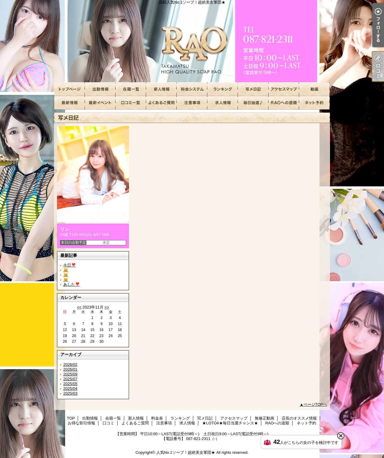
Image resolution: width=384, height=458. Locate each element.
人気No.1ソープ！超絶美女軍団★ (185, 452)
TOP (69, 89)
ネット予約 (314, 103)
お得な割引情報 (100, 103)
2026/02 (70, 364)
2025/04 (70, 388)
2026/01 (70, 369)
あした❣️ (71, 284)
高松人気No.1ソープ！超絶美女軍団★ (192, 41)
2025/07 (70, 379)
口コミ (131, 103)
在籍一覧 (131, 89)
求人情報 (222, 103)
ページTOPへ (315, 404)
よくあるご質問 (161, 103)
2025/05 (70, 383)
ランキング (222, 89)
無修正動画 (314, 89)
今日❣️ (69, 265)
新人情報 (161, 89)
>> (106, 307)
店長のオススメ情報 (69, 103)
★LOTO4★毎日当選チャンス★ (253, 103)
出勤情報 (100, 89)
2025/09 (70, 374)
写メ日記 (253, 89)
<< (79, 307)
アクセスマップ (283, 89)
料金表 (192, 89)
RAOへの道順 (283, 103)
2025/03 (70, 393)
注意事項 (192, 103)
